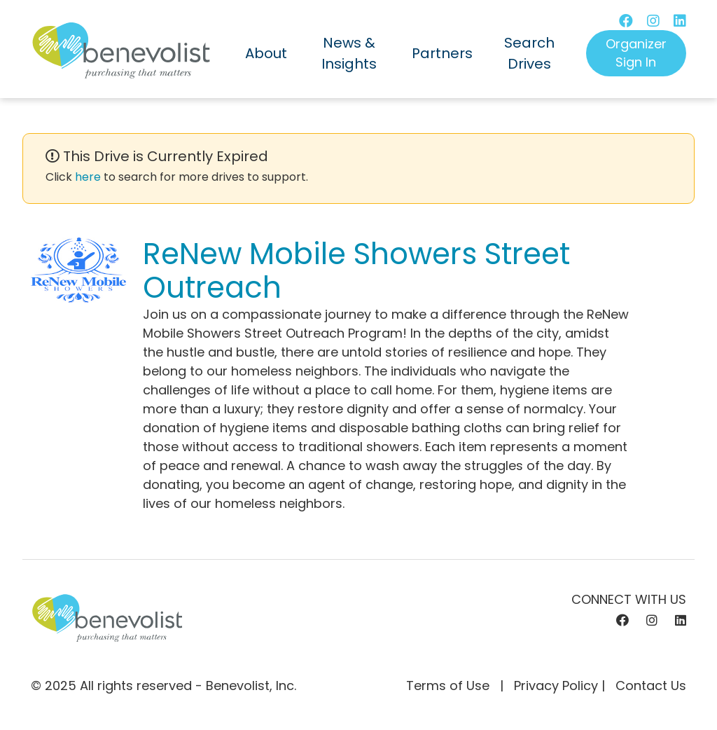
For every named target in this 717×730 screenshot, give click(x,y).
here (88, 177)
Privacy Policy (556, 685)
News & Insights (349, 53)
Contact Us (650, 685)
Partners (442, 53)
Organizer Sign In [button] (636, 53)
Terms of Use (447, 685)
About (266, 53)
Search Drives (529, 53)
